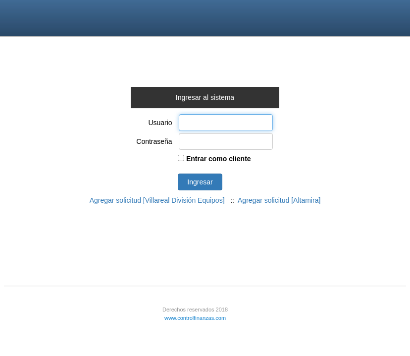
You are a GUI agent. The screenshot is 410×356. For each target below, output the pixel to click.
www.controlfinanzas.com (195, 318)
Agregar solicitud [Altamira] (279, 200)
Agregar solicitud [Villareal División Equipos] (157, 200)
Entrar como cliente (217, 159)
